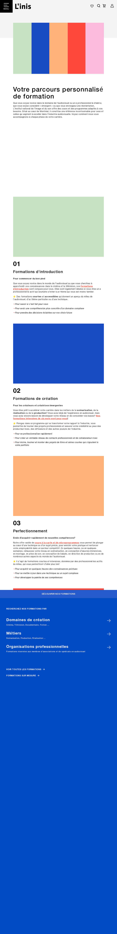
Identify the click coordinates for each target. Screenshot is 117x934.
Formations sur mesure (21, 171)
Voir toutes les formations (23, 165)
